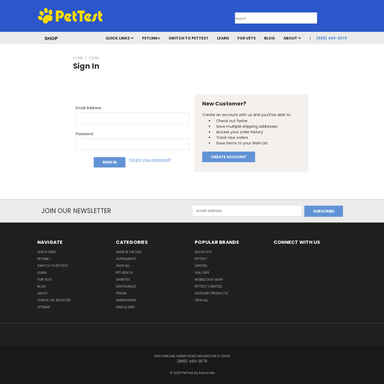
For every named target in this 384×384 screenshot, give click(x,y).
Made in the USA (129, 251)
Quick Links (120, 38)
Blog (269, 38)
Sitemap (43, 306)
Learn (223, 38)
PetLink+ (151, 38)
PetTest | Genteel (208, 286)
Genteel (201, 265)
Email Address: (89, 108)
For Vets (246, 38)
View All (201, 299)
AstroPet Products (211, 292)
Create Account (228, 157)
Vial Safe (202, 272)
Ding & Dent (125, 306)
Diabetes (123, 279)
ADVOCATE (203, 251)
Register (63, 299)
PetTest (201, 258)
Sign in (43, 299)
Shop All (123, 265)
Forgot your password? (150, 159)
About (292, 38)
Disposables (126, 286)
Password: (85, 133)
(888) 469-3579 (331, 38)
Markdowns (126, 299)
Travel (121, 292)
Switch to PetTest (189, 38)
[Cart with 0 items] (345, 17)
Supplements (126, 258)
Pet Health (124, 272)
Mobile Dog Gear (209, 279)
